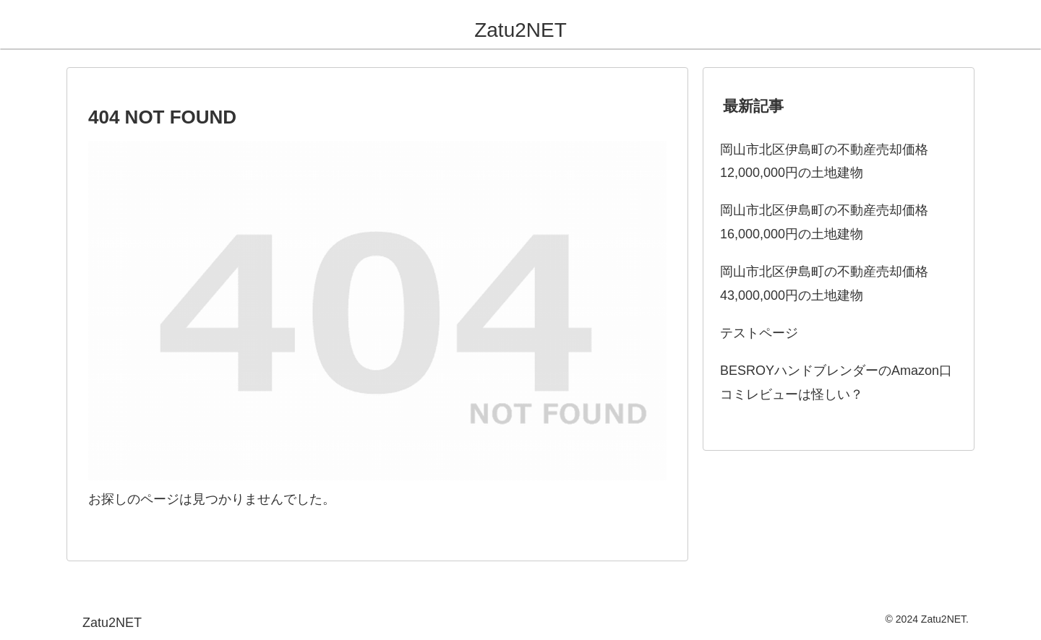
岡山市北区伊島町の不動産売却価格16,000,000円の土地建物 (824, 222)
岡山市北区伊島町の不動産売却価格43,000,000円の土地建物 (824, 283)
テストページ (759, 333)
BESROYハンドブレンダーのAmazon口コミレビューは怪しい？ (836, 382)
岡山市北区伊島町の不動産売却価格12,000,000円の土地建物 (824, 161)
